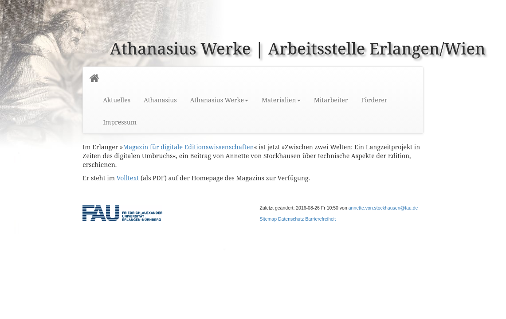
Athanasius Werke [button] (219, 100)
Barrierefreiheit (320, 219)
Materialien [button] (281, 100)
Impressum (120, 122)
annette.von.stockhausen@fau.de (383, 207)
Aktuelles (116, 100)
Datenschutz (291, 219)
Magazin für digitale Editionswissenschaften (188, 147)
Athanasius (160, 100)
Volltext (128, 178)
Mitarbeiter (331, 100)
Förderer (374, 100)
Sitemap (268, 219)
